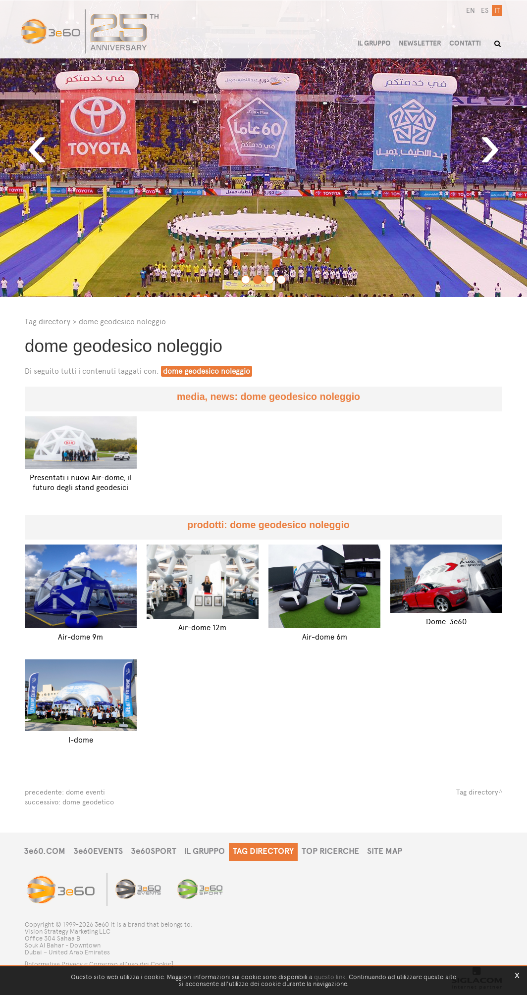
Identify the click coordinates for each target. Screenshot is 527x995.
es (484, 10)
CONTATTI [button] (465, 43)
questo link (329, 977)
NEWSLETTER (420, 43)
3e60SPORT (153, 851)
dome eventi (85, 792)
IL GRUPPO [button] (374, 43)
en (470, 10)
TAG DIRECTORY (263, 851)
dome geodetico (88, 802)
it (497, 10)
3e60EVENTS (98, 851)
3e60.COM (44, 851)
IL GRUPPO (204, 851)
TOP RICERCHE (330, 851)
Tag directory (47, 321)
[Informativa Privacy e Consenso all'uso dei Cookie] (99, 964)
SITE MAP (384, 851)
